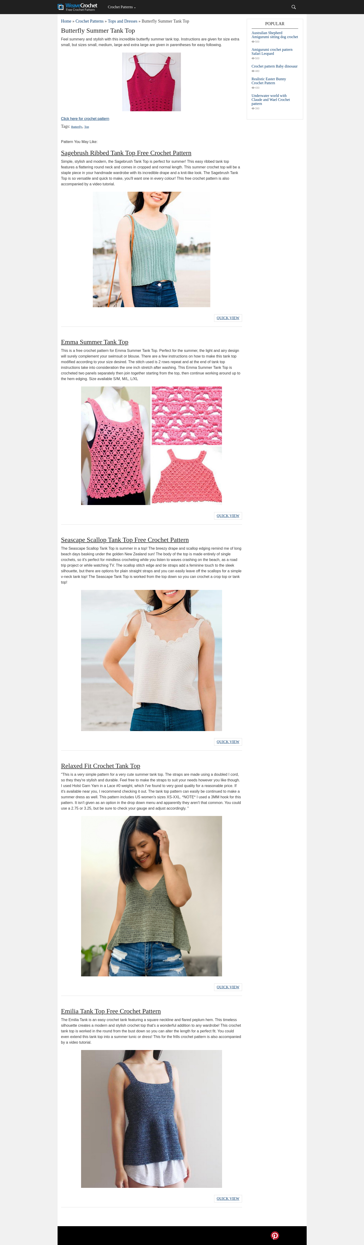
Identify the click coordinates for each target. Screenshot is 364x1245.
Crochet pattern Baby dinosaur (275, 66)
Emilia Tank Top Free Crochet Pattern (111, 1011)
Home (66, 21)
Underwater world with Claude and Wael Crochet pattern (271, 100)
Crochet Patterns (120, 7)
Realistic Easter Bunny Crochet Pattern (269, 81)
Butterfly (76, 126)
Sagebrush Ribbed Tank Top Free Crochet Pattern (126, 152)
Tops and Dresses (122, 21)
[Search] (293, 7)
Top (86, 126)
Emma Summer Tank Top (95, 342)
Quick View (228, 318)
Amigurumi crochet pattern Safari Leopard (272, 52)
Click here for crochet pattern (85, 119)
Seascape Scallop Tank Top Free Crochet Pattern (125, 539)
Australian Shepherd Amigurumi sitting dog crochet (275, 35)
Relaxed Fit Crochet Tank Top (100, 765)
